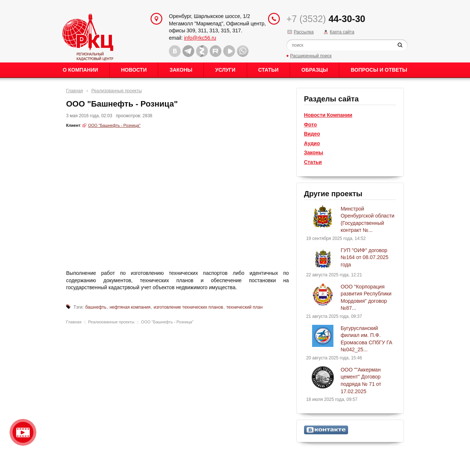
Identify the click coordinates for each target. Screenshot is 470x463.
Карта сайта (342, 32)
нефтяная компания (129, 307)
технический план (244, 307)
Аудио (312, 143)
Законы (181, 70)
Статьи (268, 70)
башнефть (95, 307)
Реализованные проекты (116, 90)
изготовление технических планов (188, 307)
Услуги (225, 70)
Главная (74, 90)
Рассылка (304, 32)
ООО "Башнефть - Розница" (114, 125)
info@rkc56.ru (200, 38)
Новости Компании (328, 115)
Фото (310, 125)
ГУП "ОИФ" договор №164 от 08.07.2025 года (364, 257)
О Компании (80, 70)
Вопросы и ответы (379, 70)
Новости (134, 70)
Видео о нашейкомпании (23, 432)
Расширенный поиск (311, 55)
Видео (312, 134)
